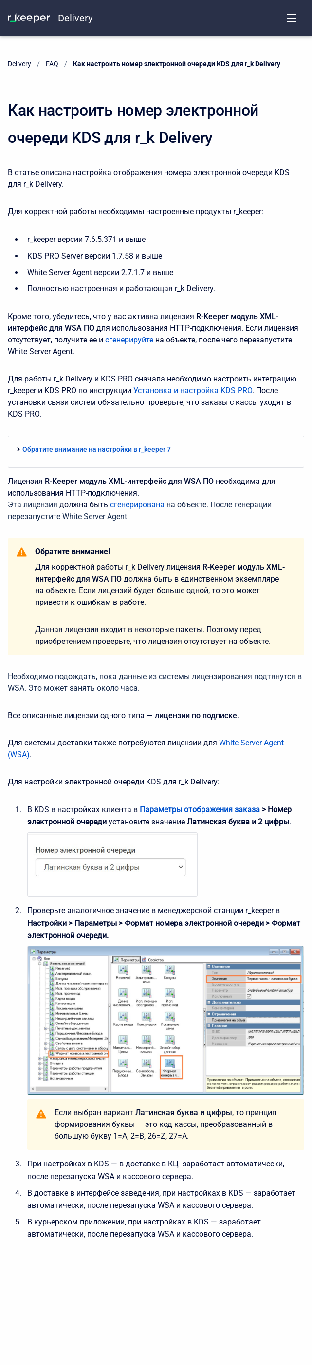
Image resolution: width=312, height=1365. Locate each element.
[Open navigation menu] (291, 18)
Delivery (75, 18)
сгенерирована (137, 504)
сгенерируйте (129, 339)
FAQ (52, 64)
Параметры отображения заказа (200, 809)
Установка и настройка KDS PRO (192, 390)
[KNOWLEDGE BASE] (29, 18)
